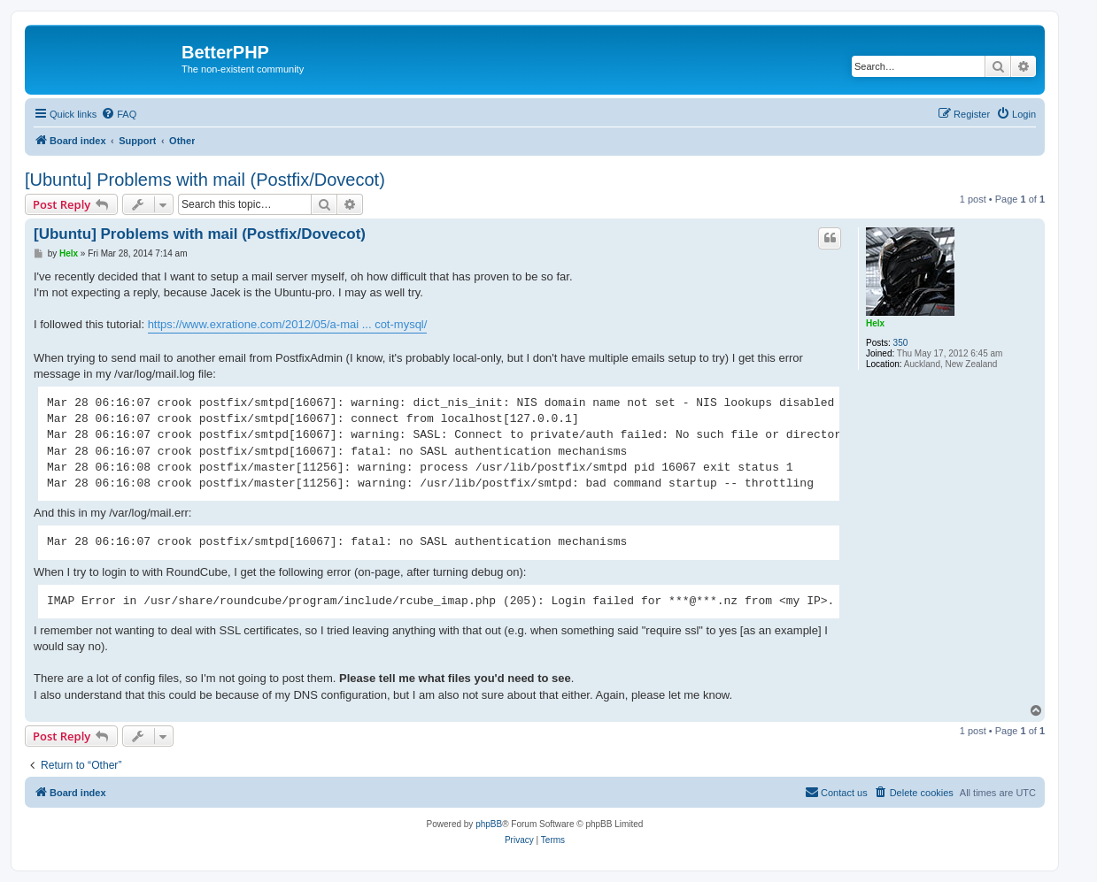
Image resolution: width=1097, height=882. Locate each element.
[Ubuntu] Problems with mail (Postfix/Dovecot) (205, 179)
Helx (875, 323)
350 (900, 343)
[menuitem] (118, 114)
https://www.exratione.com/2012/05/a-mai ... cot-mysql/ (288, 324)
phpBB (488, 824)
